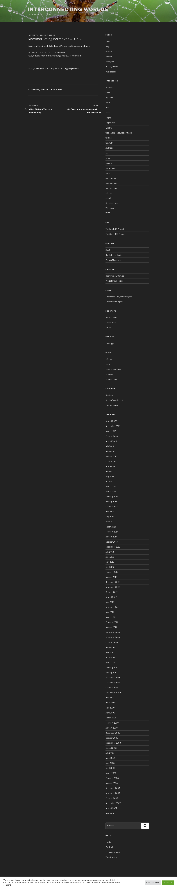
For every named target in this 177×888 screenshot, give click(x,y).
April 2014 (110, 522)
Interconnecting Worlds (68, 9)
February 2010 (112, 667)
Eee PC (109, 128)
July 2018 (110, 446)
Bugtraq (109, 395)
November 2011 (112, 607)
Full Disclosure (112, 405)
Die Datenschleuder (114, 255)
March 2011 (111, 617)
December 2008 (113, 733)
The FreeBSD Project (115, 229)
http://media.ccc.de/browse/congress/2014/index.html (55, 55)
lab (107, 153)
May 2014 (110, 517)
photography (111, 183)
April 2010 (110, 657)
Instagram (110, 62)
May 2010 (110, 652)
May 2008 (110, 763)
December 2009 (113, 677)
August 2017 (111, 466)
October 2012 (112, 592)
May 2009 (110, 708)
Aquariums (110, 97)
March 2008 (111, 773)
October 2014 (112, 506)
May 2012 (110, 602)
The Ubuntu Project (114, 302)
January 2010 (111, 672)
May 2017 (110, 476)
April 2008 (110, 768)
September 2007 (113, 803)
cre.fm (108, 327)
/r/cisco (109, 364)
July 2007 (110, 813)
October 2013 (112, 542)
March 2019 (111, 431)
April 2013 (110, 567)
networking (110, 168)
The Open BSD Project (115, 234)
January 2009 (112, 728)
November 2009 (113, 682)
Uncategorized (112, 203)
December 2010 (113, 632)
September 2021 (113, 426)
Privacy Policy (112, 66)
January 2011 (111, 627)
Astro (108, 103)
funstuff (109, 143)
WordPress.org (112, 857)
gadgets (109, 148)
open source (111, 178)
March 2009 (111, 718)
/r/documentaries (113, 369)
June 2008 (110, 758)
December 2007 (113, 788)
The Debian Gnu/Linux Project (119, 297)
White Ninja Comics (114, 281)
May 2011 (110, 612)
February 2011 (112, 622)
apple (108, 92)
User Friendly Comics (115, 276)
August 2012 (111, 597)
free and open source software (119, 133)
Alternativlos (111, 317)
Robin (52, 35)
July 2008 (110, 753)
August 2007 (111, 808)
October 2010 (112, 642)
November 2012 (113, 587)
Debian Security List (114, 400)
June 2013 (110, 557)
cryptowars (110, 123)
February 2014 (112, 532)
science (109, 193)
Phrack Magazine (113, 260)
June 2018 (110, 451)
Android (109, 87)
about (108, 41)
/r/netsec (109, 374)
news (54, 90)
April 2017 (110, 481)
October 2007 (112, 798)
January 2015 (111, 501)
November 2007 (113, 793)
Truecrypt (110, 343)
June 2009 (110, 702)
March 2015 (111, 491)
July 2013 (110, 552)
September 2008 (113, 743)
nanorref (109, 163)
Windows (110, 208)
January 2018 (111, 456)
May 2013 (110, 562)
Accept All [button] (168, 882)
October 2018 (112, 436)
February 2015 (112, 496)
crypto (35, 90)
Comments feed (113, 852)
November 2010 (113, 637)
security (109, 198)
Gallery (109, 51)
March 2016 (111, 486)
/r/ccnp (109, 359)
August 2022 (111, 421)
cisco (108, 112)
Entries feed (111, 847)
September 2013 (113, 547)
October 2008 (112, 738)
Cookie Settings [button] (152, 882)
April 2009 (110, 713)
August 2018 (111, 441)
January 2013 (111, 577)
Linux (108, 158)
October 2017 (112, 461)
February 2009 (112, 723)
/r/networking (111, 379)
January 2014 (111, 537)
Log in (108, 842)
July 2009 (110, 698)
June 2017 (110, 471)
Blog (108, 46)
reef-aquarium (112, 188)
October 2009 (112, 687)
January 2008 (112, 783)
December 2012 (112, 582)
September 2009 (113, 692)
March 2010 (111, 662)
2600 (108, 250)
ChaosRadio (111, 323)
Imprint (109, 57)
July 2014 (110, 511)
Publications (111, 72)
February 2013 (112, 572)
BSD (107, 107)
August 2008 (111, 748)
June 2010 (110, 647)
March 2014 (111, 527)
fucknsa (45, 90)
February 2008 (112, 778)
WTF (60, 90)
